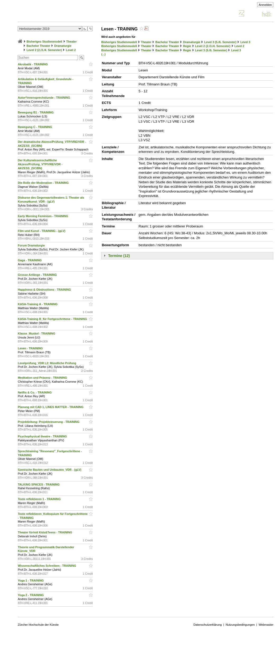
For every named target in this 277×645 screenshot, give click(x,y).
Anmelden (265, 4)
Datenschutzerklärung (208, 624)
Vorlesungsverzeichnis (56, 14)
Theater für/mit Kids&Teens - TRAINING (45, 532)
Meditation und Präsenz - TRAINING (43, 377)
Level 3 (245, 42)
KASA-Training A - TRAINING (38, 304)
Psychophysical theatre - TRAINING (43, 436)
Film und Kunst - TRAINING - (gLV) (42, 230)
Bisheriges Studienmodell (44, 41)
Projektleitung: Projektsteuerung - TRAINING (49, 421)
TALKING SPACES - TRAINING (39, 484)
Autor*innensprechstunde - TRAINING (44, 97)
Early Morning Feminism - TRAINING (43, 216)
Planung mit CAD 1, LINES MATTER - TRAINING (51, 407)
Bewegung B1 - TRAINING (36, 112)
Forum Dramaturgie (31, 245)
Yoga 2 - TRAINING (31, 595)
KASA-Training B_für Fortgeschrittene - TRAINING (53, 319)
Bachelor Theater (38, 45)
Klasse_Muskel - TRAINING (37, 333)
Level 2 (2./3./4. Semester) (44, 50)
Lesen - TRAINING (31, 348)
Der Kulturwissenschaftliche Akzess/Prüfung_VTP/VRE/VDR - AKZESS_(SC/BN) (40, 164)
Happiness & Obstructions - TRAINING (45, 289)
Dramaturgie (63, 45)
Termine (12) (119, 256)
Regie (187, 46)
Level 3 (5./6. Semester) (220, 42)
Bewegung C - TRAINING (35, 127)
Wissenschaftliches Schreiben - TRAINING (47, 565)
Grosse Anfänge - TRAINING (38, 274)
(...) (103, 54)
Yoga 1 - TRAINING (31, 580)
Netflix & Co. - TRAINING (35, 392)
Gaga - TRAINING (30, 260)
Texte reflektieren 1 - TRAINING (39, 499)
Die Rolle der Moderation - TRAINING (43, 182)
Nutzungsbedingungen (240, 624)
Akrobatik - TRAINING (33, 64)
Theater (71, 41)
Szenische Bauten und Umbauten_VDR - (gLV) (50, 469)
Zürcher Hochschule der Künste (38, 624)
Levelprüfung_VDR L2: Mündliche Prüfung (47, 363)
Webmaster (266, 624)
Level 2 (71, 50)
